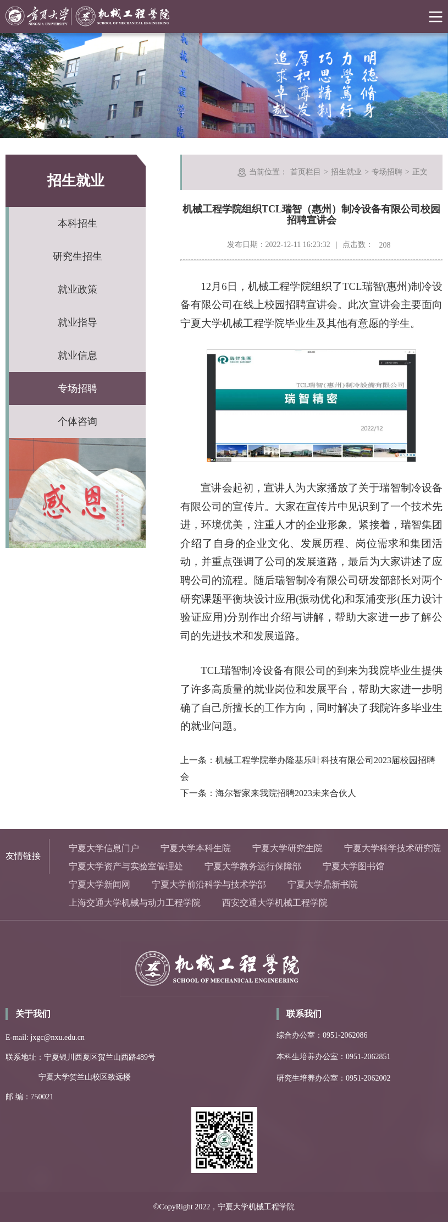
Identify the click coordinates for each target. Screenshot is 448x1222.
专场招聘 (77, 388)
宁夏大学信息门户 (104, 848)
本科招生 (77, 223)
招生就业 (346, 172)
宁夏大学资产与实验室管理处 (126, 866)
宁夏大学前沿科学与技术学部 (209, 884)
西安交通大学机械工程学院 (275, 902)
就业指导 (77, 322)
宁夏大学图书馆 (353, 866)
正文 (420, 172)
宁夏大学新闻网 (99, 884)
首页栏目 (305, 172)
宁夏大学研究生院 (287, 848)
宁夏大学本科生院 (196, 848)
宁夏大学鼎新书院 (322, 884)
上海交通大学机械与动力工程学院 (135, 902)
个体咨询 (77, 421)
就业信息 (77, 355)
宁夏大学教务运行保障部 (252, 866)
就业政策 (77, 289)
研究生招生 (77, 256)
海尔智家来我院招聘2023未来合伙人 (285, 793)
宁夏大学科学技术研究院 (392, 848)
